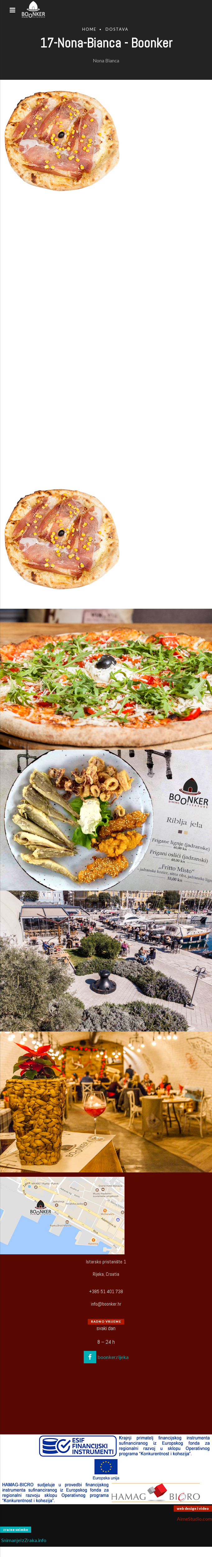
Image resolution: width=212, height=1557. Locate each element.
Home (89, 29)
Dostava (117, 29)
